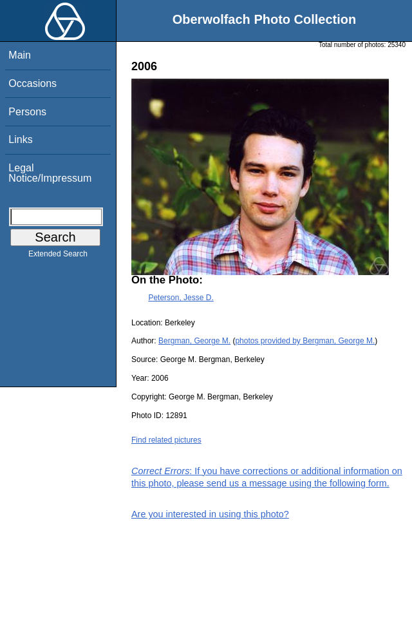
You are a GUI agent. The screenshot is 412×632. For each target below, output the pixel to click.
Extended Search (58, 256)
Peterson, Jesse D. (180, 297)
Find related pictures (166, 440)
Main (19, 55)
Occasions (32, 83)
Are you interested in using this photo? (210, 514)
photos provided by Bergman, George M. (305, 340)
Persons (27, 111)
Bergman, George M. (194, 340)
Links (20, 139)
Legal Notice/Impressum (49, 173)
